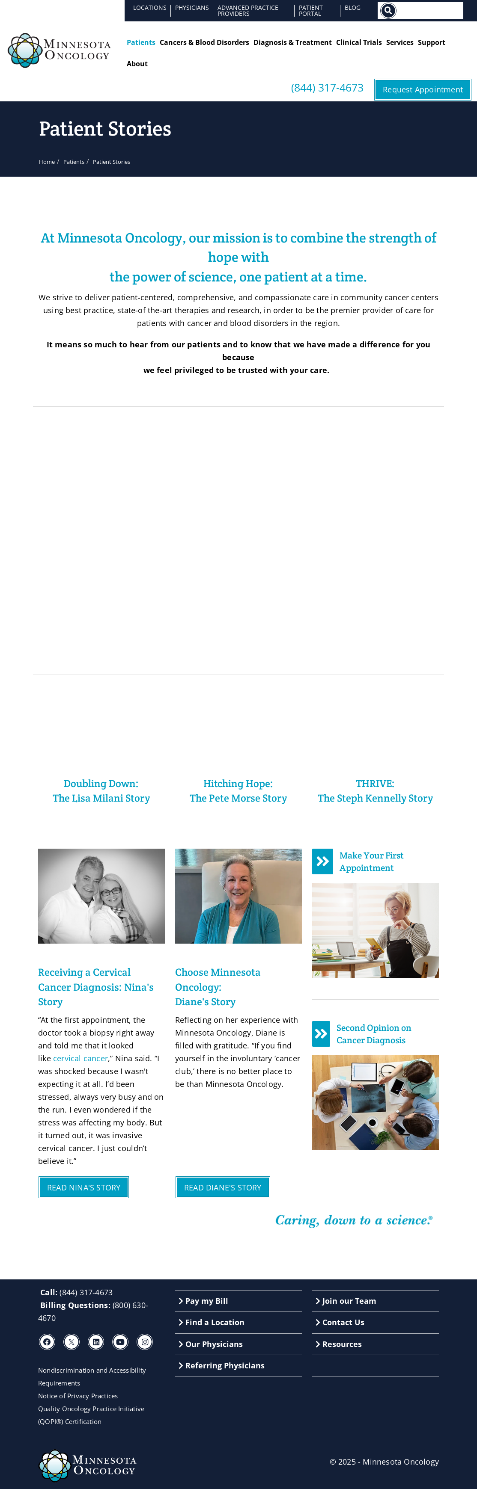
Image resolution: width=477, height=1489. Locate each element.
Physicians (192, 7)
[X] (71, 1342)
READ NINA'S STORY (83, 1187)
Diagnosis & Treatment (292, 42)
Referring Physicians (222, 1365)
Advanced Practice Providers (248, 10)
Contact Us (340, 1322)
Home (47, 162)
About (137, 63)
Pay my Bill (203, 1301)
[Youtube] (120, 1342)
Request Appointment (423, 89)
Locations (150, 7)
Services (400, 42)
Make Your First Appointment (372, 862)
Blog (353, 7)
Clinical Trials (359, 42)
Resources (339, 1344)
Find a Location (211, 1322)
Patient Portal (311, 10)
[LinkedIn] (96, 1342)
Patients (141, 42)
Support (431, 42)
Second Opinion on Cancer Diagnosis (374, 1034)
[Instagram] (145, 1342)
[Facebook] (47, 1342)
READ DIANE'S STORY (223, 1187)
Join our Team (346, 1301)
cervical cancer (80, 1058)
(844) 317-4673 (327, 87)
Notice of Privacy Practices (78, 1395)
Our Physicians (211, 1344)
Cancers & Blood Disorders (204, 42)
